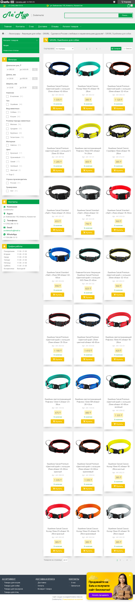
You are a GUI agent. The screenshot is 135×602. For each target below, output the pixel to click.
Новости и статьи (10, 50)
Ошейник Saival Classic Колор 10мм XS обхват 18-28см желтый (118, 466)
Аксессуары (14, 34)
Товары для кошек (12, 583)
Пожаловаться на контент (73, 599)
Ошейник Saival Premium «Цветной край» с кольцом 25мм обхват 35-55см (58, 339)
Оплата (41, 586)
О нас (31, 26)
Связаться (75, 586)
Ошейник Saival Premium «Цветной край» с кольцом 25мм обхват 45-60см (58, 88)
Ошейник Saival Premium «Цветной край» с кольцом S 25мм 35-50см (58, 151)
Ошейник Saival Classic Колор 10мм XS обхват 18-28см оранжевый (88, 531)
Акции (6, 45)
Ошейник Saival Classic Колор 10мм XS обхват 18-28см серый (118, 531)
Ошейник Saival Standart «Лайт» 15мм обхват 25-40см (58, 211)
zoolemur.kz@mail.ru (11, 231)
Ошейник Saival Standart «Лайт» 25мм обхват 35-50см (119, 211)
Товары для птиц (11, 592)
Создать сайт (21, 2)
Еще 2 (11, 174)
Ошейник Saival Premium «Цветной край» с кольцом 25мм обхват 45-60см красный (58, 468)
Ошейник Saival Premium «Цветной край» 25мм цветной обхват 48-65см (88, 339)
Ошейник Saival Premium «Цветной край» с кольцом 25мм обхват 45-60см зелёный (118, 403)
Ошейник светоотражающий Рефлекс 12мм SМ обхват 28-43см (88, 401)
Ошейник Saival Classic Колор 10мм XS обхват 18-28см (88, 88)
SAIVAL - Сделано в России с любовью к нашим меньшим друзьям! (73, 34)
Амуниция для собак (31, 34)
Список (129, 49)
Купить (59, 108)
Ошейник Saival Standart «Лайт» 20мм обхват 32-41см (88, 213)
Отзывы (55, 26)
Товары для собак (12, 586)
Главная (8, 26)
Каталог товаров (70, 26)
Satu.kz (80, 597)
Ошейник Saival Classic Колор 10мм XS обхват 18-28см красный (58, 531)
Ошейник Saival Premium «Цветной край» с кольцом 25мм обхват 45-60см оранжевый (88, 468)
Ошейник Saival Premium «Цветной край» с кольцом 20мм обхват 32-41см (118, 88)
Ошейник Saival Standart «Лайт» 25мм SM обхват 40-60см (57, 275)
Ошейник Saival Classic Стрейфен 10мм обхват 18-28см (118, 151)
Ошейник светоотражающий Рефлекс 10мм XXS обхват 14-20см (88, 151)
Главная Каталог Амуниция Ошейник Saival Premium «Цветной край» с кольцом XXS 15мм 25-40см (88, 276)
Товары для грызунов (13, 589)
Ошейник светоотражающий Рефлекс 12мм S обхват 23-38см (58, 401)
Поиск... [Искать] (125, 15)
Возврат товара (45, 589)
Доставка (42, 26)
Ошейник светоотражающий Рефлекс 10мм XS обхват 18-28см (119, 339)
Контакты (20, 26)
